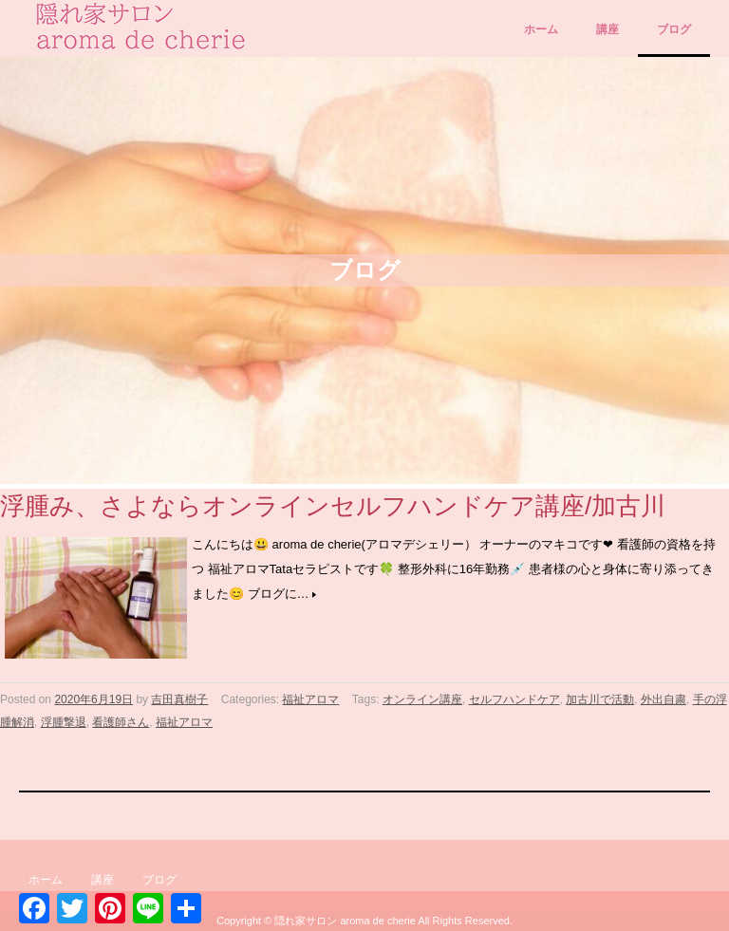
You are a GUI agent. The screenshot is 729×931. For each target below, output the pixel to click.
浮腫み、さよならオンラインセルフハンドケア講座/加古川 (332, 506)
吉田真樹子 (179, 699)
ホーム (541, 29)
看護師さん (120, 722)
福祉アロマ (310, 699)
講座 (607, 29)
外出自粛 (663, 699)
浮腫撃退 (63, 722)
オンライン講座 (422, 699)
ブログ (674, 29)
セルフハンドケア (514, 699)
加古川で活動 (600, 699)
